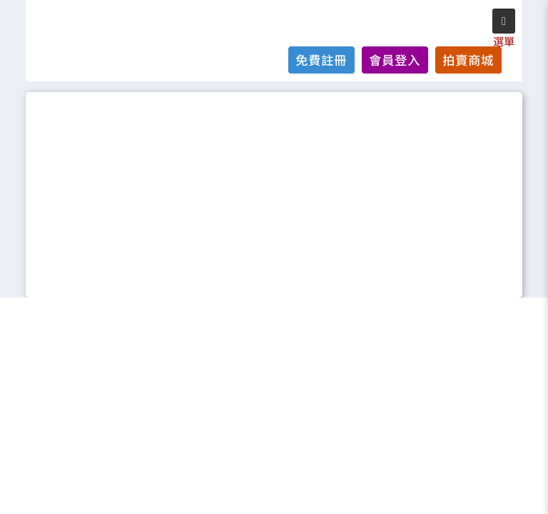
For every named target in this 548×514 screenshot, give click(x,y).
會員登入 (394, 60)
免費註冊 (321, 60)
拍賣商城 (468, 60)
